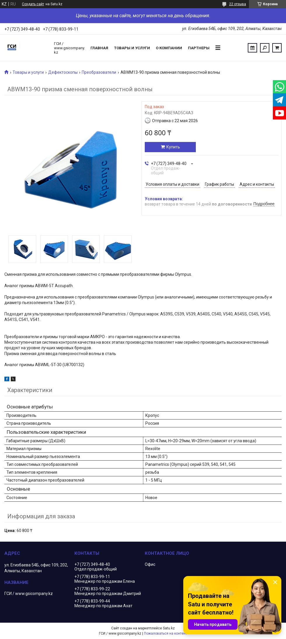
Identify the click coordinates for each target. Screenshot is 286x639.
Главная (99, 48)
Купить (173, 147)
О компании (169, 48)
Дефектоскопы (63, 72)
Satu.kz (169, 628)
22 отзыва (237, 4)
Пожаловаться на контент (165, 633)
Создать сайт (33, 4)
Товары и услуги (132, 48)
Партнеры (199, 48)
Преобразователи (99, 72)
